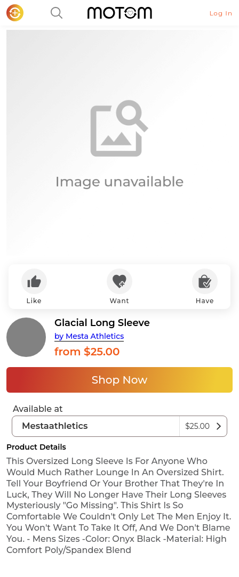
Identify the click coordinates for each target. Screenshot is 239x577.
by (89, 336)
